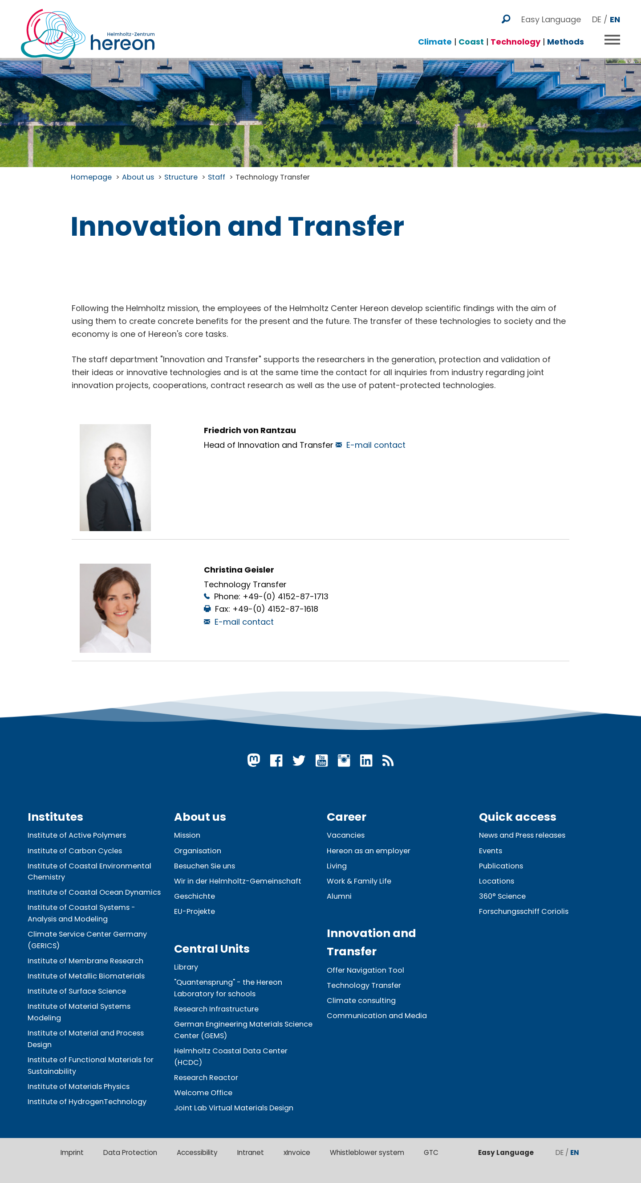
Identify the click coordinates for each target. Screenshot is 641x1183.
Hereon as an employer (368, 851)
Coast (471, 37)
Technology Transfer (272, 177)
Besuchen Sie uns (204, 866)
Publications (501, 866)
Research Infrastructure (216, 1009)
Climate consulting (361, 1000)
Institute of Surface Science (77, 991)
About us (138, 177)
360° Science (502, 896)
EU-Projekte (194, 911)
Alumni (339, 896)
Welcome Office (203, 1093)
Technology (515, 37)
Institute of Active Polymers (77, 835)
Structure (181, 177)
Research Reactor (206, 1077)
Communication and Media (377, 1016)
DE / (606, 14)
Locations (496, 881)
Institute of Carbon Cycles (75, 851)
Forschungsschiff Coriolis (523, 911)
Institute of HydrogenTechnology (87, 1102)
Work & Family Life (359, 881)
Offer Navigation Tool (365, 970)
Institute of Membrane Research (85, 961)
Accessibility (197, 1152)
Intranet (250, 1152)
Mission (187, 835)
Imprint (72, 1152)
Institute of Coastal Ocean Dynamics (94, 892)
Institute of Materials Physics (79, 1086)
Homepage (91, 177)
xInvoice (297, 1152)
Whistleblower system (367, 1152)
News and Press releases (522, 835)
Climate (435, 37)
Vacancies (346, 835)
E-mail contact (376, 444)
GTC (431, 1152)
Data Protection (130, 1152)
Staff (216, 177)
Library (186, 967)
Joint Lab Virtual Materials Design (233, 1108)
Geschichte (194, 896)
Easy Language (551, 14)
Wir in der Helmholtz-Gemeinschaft (237, 881)
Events (490, 851)
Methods (565, 37)
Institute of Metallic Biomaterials (86, 976)
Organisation (197, 851)
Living (337, 866)
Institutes (55, 817)
